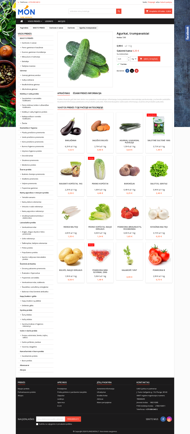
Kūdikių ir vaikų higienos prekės (34, 112)
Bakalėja (25, 61)
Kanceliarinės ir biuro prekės (32, 351)
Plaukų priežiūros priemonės (33, 132)
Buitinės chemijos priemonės (33, 174)
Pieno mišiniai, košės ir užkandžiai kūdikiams (35, 106)
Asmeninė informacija (105, 388)
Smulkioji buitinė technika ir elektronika (33, 217)
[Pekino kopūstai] (100, 158)
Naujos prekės (23, 388)
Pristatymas (62, 388)
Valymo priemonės (29, 183)
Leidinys (49, 21)
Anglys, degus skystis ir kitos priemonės (33, 233)
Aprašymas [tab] (63, 93)
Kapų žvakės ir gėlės (28, 296)
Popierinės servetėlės (30, 278)
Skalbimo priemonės (30, 179)
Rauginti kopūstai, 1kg (70, 183)
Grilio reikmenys (28, 238)
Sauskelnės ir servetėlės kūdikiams (31, 99)
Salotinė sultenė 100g (159, 140)
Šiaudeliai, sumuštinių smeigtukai (35, 287)
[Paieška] (95, 11)
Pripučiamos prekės (30, 252)
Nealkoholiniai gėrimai (31, 84)
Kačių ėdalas (27, 319)
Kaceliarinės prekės (30, 356)
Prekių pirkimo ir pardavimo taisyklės (72, 392)
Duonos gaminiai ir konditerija (34, 52)
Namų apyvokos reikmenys (33, 211)
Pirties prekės (27, 248)
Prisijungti (151, 2)
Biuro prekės (27, 360)
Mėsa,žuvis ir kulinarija (31, 57)
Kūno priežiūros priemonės (33, 142)
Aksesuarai (24, 365)
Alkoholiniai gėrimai (29, 89)
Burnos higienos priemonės (33, 146)
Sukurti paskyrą (166, 2)
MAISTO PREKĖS (26, 38)
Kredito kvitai (102, 395)
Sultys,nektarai (28, 80)
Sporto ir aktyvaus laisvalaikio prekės (34, 258)
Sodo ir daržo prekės (28, 331)
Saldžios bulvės (100, 140)
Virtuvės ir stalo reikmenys (32, 206)
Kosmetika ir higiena (28, 128)
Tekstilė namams (28, 197)
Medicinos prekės (29, 165)
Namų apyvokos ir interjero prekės (34, 192)
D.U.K (59, 406)
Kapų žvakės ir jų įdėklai (31, 301)
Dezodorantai (27, 155)
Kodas (119, 37)
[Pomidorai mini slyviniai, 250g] (100, 245)
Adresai (100, 399)
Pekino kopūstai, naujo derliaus (100, 228)
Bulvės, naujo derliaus (70, 270)
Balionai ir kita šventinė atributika (35, 291)
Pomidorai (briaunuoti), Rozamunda (129, 228)
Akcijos (61, 21)
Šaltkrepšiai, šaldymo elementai (34, 243)
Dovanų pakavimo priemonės (34, 268)
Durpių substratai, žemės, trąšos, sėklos (35, 336)
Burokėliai (129, 183)
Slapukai (60, 395)
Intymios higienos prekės (32, 151)
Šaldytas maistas (28, 66)
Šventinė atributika (28, 264)
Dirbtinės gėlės (28, 305)
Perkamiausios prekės (27, 392)
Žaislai (24, 123)
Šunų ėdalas (27, 315)
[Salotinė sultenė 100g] (159, 115)
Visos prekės (34, 21)
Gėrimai (23, 70)
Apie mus (61, 402)
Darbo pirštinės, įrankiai (31, 342)
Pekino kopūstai (100, 183)
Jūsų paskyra (104, 382)
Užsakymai (101, 392)
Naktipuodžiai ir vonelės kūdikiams (31, 117)
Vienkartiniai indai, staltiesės (33, 282)
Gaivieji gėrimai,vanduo (31, 75)
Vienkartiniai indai (29, 227)
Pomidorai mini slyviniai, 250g (100, 271)
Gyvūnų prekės (26, 310)
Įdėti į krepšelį (149, 58)
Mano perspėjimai (104, 402)
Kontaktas (143, 382)
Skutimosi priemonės (30, 160)
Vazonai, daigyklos (29, 347)
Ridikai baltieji (71, 227)
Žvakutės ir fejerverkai (31, 273)
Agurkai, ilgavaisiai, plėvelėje (129, 141)
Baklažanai (70, 140)
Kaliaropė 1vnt (129, 270)
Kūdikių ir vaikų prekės (29, 94)
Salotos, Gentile (158, 183)
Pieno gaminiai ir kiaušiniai (32, 47)
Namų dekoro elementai (31, 202)
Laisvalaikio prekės (28, 222)
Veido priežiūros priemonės (33, 137)
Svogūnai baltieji (159, 227)
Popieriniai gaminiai (30, 188)
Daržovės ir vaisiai (29, 43)
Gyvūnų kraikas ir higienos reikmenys (32, 325)
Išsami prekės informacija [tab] (87, 93)
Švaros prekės (25, 169)
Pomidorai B (159, 270)
